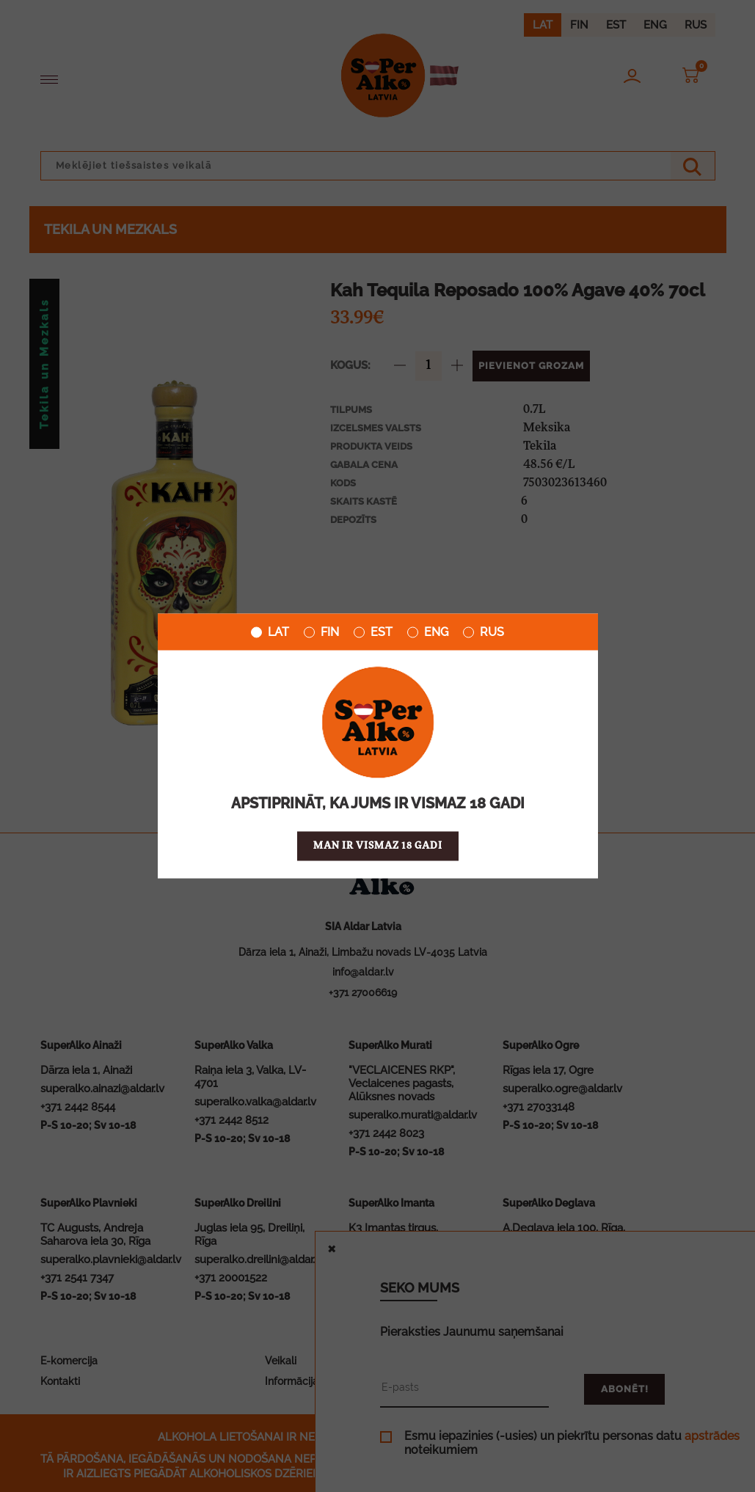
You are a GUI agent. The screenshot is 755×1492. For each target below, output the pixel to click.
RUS (483, 632)
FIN (321, 632)
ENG (427, 632)
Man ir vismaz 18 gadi (377, 846)
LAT (270, 632)
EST (373, 632)
